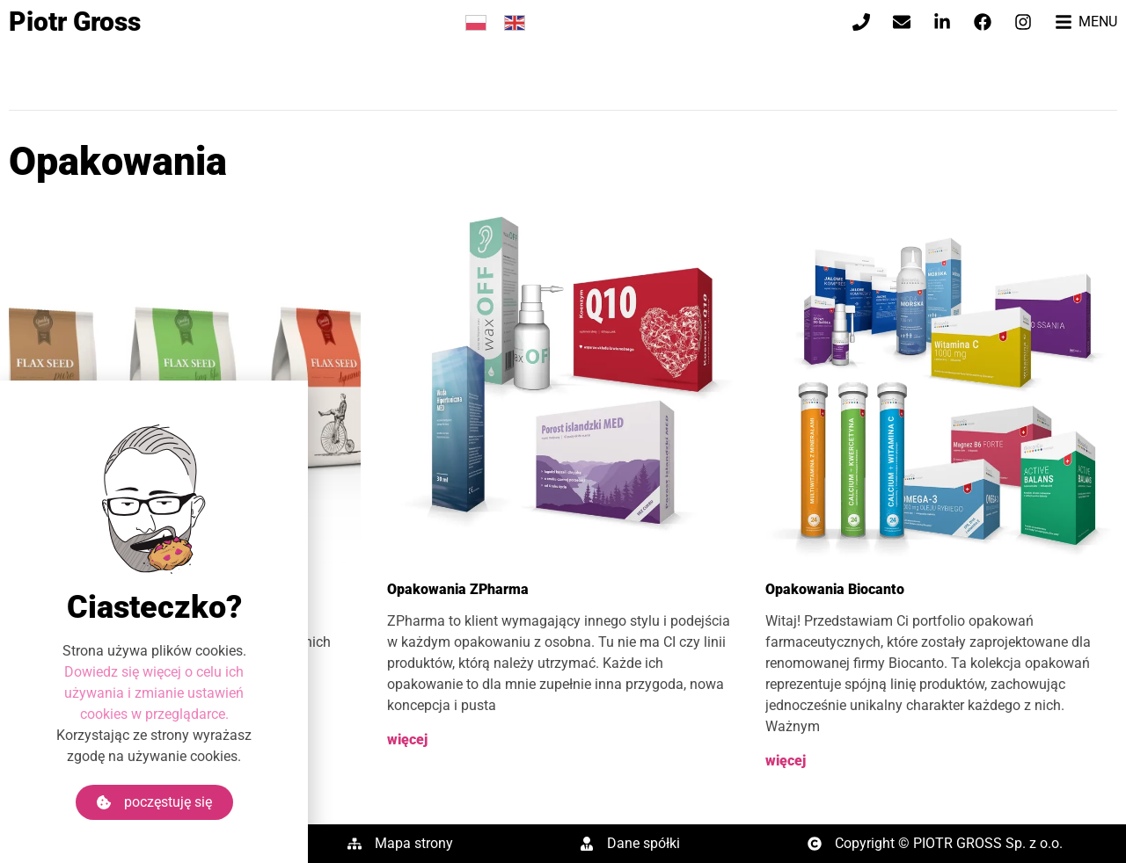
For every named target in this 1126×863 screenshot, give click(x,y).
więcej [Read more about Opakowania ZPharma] (407, 739)
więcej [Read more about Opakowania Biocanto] (785, 760)
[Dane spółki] (587, 844)
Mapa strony (414, 843)
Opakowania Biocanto (834, 589)
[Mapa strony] (354, 844)
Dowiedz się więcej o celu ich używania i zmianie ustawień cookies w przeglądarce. (154, 711)
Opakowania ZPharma (458, 589)
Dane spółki (643, 843)
